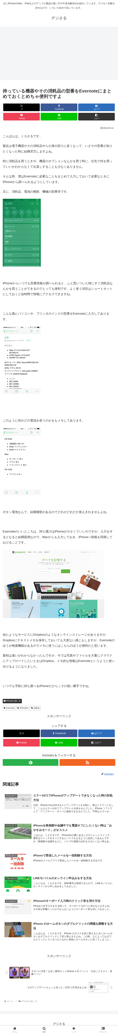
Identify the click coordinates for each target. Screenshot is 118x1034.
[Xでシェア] (21, 107)
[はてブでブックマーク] (96, 107)
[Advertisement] (59, 54)
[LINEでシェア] (59, 116)
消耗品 (35, 708)
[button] (96, 116)
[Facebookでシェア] (59, 107)
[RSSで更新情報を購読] (87, 762)
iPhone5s (22, 708)
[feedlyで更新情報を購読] (30, 762)
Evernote (9, 708)
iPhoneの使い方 (12, 701)
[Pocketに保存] (21, 116)
